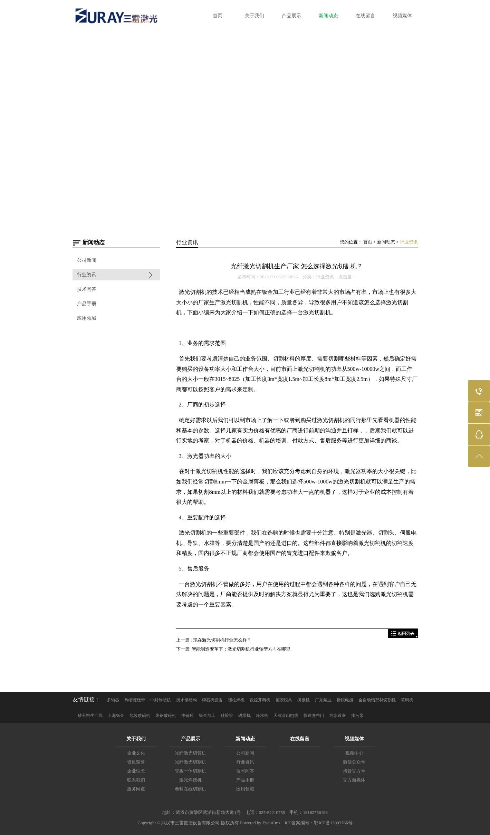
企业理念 (136, 771)
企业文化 (136, 753)
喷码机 (407, 700)
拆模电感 (345, 700)
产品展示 (190, 738)
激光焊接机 (190, 780)
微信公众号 (354, 762)
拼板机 (303, 700)
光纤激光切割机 (190, 762)
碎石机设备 (212, 700)
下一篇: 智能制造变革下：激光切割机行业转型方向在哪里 (233, 649)
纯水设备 (337, 715)
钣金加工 (207, 715)
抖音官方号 (354, 771)
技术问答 (86, 289)
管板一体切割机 (190, 771)
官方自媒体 (354, 780)
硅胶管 (227, 715)
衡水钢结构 (186, 700)
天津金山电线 (285, 715)
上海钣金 (116, 715)
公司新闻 (86, 260)
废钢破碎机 (165, 715)
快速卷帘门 (314, 715)
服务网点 (136, 788)
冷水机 (262, 715)
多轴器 (113, 700)
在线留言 (299, 738)
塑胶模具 (284, 700)
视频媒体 (354, 738)
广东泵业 (323, 700)
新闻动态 (386, 241)
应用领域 (86, 318)
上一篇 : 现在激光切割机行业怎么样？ (213, 640)
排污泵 (357, 715)
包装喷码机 (139, 715)
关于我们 (136, 738)
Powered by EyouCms (259, 822)
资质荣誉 (136, 762)
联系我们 (136, 780)
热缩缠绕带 (134, 700)
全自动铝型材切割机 (377, 700)
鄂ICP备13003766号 (333, 822)
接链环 (187, 715)
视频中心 (354, 753)
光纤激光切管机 (190, 753)
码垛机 (244, 715)
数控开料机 (260, 700)
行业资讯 (86, 274)
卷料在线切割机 (190, 788)
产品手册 (86, 303)
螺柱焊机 (236, 700)
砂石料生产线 (90, 715)
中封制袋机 (160, 700)
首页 (367, 241)
